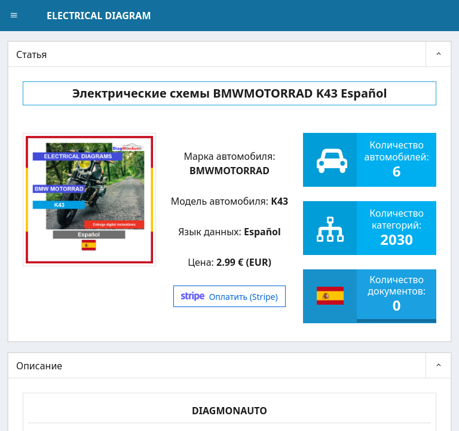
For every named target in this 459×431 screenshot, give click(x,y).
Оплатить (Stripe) (229, 296)
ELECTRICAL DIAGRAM (99, 15)
